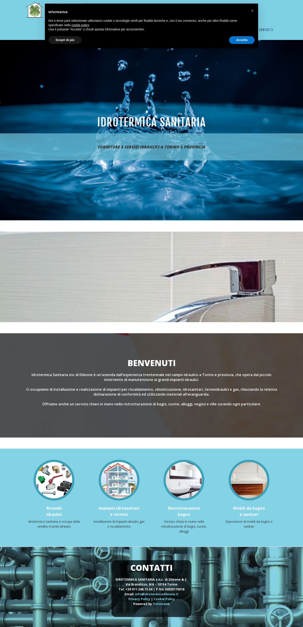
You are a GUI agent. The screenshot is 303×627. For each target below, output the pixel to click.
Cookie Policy (164, 599)
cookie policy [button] (80, 25)
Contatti (266, 30)
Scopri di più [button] (65, 40)
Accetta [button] (241, 40)
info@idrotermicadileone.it (156, 594)
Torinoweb (161, 604)
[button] (252, 10)
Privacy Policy (139, 599)
